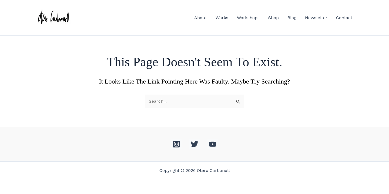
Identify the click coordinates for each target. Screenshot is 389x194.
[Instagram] (176, 144)
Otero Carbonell (99, 18)
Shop (273, 17)
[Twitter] (194, 144)
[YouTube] (212, 144)
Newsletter (316, 17)
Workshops (248, 17)
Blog (291, 17)
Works (222, 17)
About (200, 17)
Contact (344, 17)
